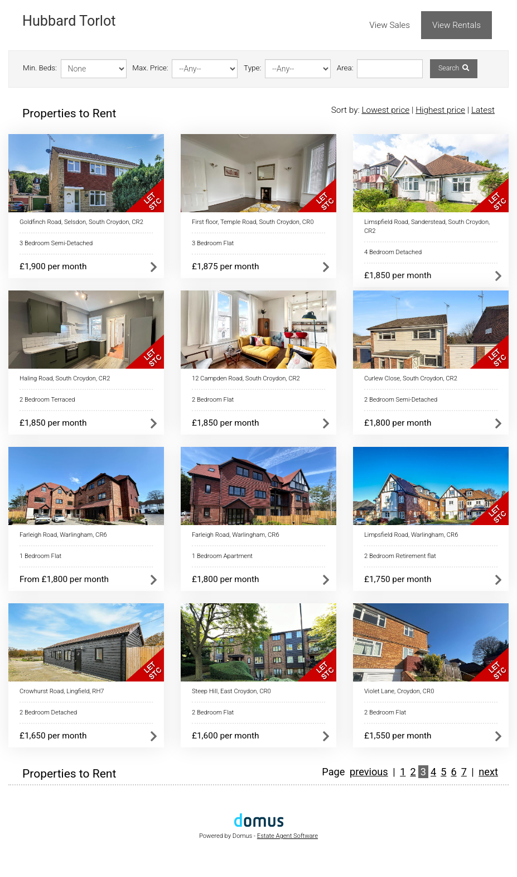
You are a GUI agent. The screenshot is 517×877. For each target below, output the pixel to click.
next (488, 772)
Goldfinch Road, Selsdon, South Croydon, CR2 (81, 222)
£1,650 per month (53, 736)
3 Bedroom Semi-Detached (56, 243)
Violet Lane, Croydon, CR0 (399, 691)
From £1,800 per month (64, 579)
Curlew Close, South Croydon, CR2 (410, 378)
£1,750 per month (398, 579)
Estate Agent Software (287, 836)
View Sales (389, 25)
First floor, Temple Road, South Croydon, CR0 (252, 222)
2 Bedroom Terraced (47, 399)
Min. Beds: (40, 68)
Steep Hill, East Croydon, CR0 (231, 691)
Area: (345, 68)
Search (453, 68)
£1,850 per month (398, 275)
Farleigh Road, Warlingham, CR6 (63, 534)
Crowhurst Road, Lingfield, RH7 (62, 691)
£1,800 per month (398, 423)
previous (369, 772)
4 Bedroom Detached (393, 252)
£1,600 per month (225, 736)
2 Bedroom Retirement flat (400, 556)
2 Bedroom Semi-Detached (400, 399)
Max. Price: (150, 68)
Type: (252, 68)
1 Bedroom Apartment (222, 556)
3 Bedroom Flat (213, 243)
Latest (483, 110)
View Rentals (456, 25)
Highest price (440, 110)
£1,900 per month (53, 266)
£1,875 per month (225, 266)
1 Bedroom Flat (40, 556)
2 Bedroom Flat (213, 399)
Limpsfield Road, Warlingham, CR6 (411, 534)
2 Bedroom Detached (48, 712)
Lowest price (385, 110)
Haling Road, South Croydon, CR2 (65, 378)
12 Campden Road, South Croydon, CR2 (246, 378)
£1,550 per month (398, 736)
